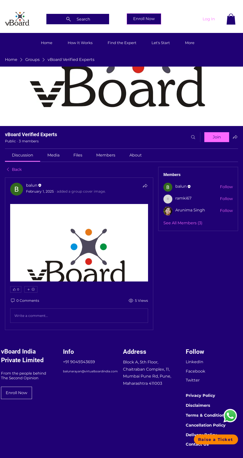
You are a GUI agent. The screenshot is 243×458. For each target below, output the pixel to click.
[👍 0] (15, 289)
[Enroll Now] (144, 19)
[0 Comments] (24, 300)
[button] (231, 19)
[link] (22, 155)
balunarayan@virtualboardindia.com (90, 371)
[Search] (77, 19)
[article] (79, 254)
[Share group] (235, 137)
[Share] (145, 186)
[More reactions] (30, 289)
